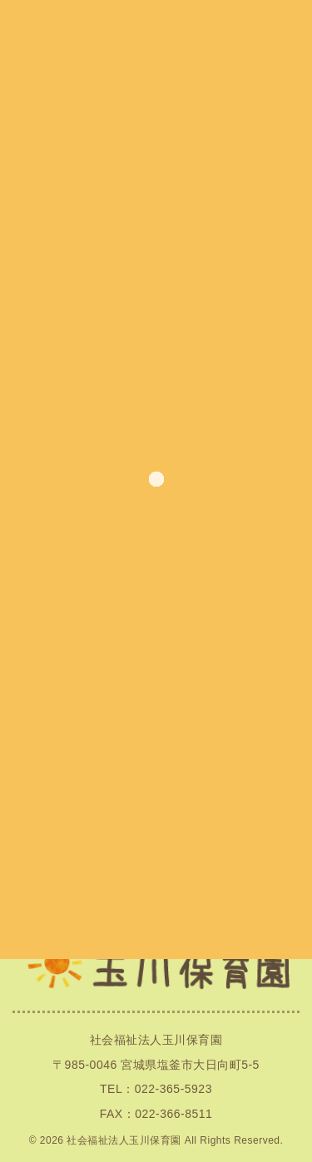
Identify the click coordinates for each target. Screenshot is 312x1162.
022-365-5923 (173, 1088)
